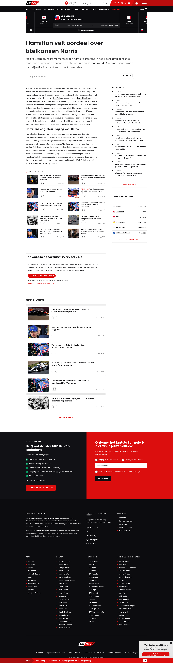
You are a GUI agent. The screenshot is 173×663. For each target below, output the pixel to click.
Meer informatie (86, 30)
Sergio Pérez (63, 593)
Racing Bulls (32, 587)
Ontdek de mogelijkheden (40, 488)
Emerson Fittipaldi (126, 609)
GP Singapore (94, 609)
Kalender (65, 9)
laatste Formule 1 (36, 518)
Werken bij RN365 (125, 527)
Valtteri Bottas (64, 599)
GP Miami (92, 571)
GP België (92, 590)
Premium (116, 9)
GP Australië (93, 561)
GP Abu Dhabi (94, 621)
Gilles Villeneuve (125, 577)
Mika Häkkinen (124, 587)
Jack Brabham (124, 618)
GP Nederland (94, 596)
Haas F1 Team (33, 584)
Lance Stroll (63, 609)
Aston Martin (33, 580)
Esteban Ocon (64, 596)
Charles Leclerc (64, 571)
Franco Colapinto (65, 625)
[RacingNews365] (86, 644)
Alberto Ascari (124, 571)
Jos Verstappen (125, 590)
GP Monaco (93, 577)
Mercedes (32, 571)
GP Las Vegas (94, 615)
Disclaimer (39, 652)
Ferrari (30, 568)
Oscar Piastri (63, 587)
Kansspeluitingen (131, 652)
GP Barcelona (94, 580)
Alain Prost (123, 564)
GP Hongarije (94, 593)
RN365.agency (124, 530)
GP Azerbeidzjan (95, 606)
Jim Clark (122, 593)
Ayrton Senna (124, 574)
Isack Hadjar (63, 584)
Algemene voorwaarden (56, 652)
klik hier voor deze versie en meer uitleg (41, 283)
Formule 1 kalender (41, 531)
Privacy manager (114, 652)
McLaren (31, 564)
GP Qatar (92, 618)
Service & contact (126, 521)
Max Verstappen (51, 9)
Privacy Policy (74, 652)
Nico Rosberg (124, 561)
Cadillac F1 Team (34, 593)
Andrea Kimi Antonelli (67, 580)
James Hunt (124, 580)
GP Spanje (93, 602)
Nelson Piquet (124, 615)
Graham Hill (123, 612)
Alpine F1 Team (34, 574)
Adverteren (123, 524)
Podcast (85, 9)
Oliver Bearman (65, 621)
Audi (30, 577)
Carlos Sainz (63, 590)
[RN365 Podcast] (80, 3)
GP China (92, 564)
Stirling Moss (124, 602)
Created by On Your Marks (94, 652)
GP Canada (93, 574)
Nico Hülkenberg (65, 612)
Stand (75, 9)
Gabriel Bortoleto (65, 628)
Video (94, 9)
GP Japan (92, 568)
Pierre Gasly (63, 606)
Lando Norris (63, 564)
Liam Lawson (63, 618)
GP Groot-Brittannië (96, 587)
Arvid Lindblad (64, 602)
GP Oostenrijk (94, 584)
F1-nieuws (36, 9)
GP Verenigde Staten (97, 612)
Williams (31, 590)
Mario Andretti (124, 625)
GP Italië (92, 599)
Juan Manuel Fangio (127, 606)
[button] (44, 20)
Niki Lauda (123, 596)
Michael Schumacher (127, 568)
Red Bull (56, 98)
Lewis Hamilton (83, 98)
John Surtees (124, 621)
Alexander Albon (65, 615)
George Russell (64, 568)
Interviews (104, 9)
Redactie (122, 518)
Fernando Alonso (65, 577)
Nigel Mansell (124, 599)
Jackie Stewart (125, 584)
